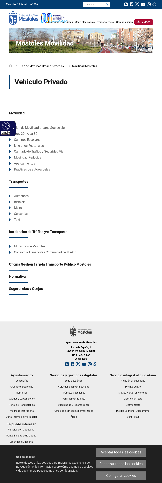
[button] (107, 4)
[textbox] (93, 4)
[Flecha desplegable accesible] (12, 128)
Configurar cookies (121, 476)
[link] (126, 4)
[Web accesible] (5, 126)
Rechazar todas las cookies (121, 464)
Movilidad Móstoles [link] (84, 66)
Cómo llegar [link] (81, 358)
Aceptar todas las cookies (121, 452)
